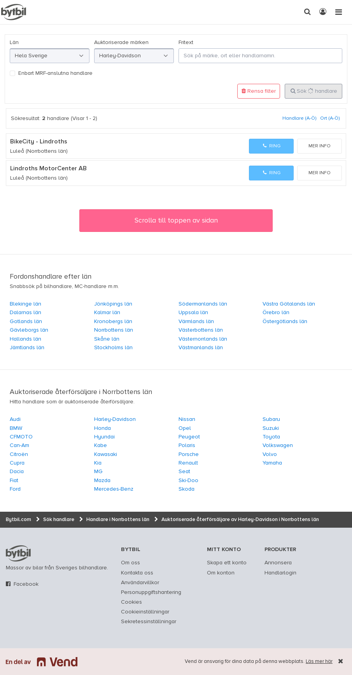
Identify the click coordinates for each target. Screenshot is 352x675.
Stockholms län (113, 347)
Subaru (271, 419)
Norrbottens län (113, 330)
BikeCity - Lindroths (38, 142)
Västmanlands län (201, 347)
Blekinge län (25, 304)
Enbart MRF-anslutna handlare (55, 73)
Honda (102, 428)
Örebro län (276, 312)
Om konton (221, 573)
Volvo (270, 454)
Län (14, 42)
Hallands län (25, 339)
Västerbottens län (201, 330)
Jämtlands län (27, 347)
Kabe (100, 445)
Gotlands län (26, 321)
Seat (184, 471)
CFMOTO (21, 437)
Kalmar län (107, 312)
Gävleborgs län (29, 330)
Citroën (19, 454)
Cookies (131, 602)
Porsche (189, 454)
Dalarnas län (25, 312)
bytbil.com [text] (18, 553)
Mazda (102, 480)
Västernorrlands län (203, 339)
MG (98, 471)
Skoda (186, 489)
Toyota (271, 437)
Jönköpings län (113, 304)
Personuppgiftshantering (151, 592)
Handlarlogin (280, 573)
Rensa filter (259, 91)
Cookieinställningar (145, 612)
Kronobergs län (113, 321)
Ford (15, 489)
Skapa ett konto (227, 562)
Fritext (186, 42)
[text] (13, 12)
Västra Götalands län (289, 304)
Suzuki (271, 428)
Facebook (26, 584)
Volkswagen (278, 445)
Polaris (187, 445)
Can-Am (19, 445)
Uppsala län (193, 312)
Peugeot (189, 437)
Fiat (14, 480)
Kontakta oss (137, 573)
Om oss (130, 562)
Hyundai (104, 437)
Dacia (17, 471)
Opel (185, 428)
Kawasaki (105, 454)
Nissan (187, 419)
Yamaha (272, 463)
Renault (188, 463)
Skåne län (106, 339)
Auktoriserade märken (121, 42)
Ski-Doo (188, 480)
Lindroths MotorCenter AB (48, 169)
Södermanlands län (203, 304)
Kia (98, 463)
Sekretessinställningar (148, 621)
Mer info (319, 146)
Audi (15, 419)
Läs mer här (319, 661)
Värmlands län (196, 321)
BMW (16, 428)
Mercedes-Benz (113, 489)
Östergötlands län (285, 321)
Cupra (17, 463)
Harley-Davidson (115, 419)
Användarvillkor (140, 582)
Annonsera (278, 562)
